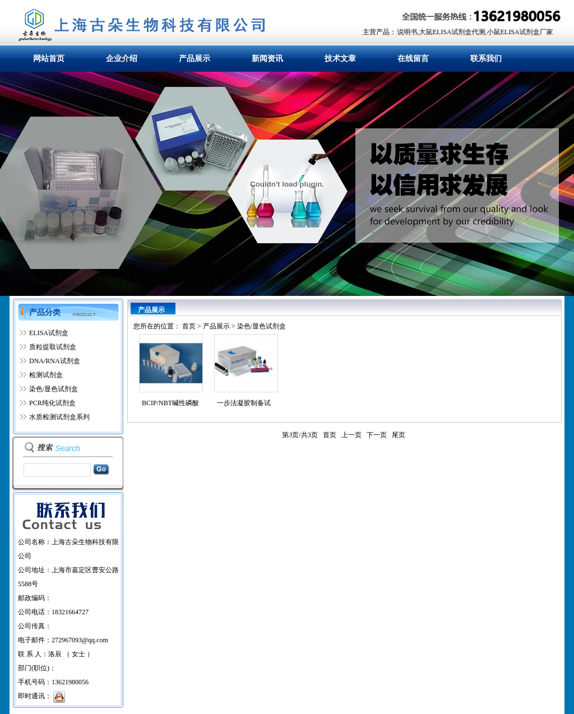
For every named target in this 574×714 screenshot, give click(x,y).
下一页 (376, 435)
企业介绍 (121, 58)
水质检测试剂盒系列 (59, 417)
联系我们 (486, 58)
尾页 (398, 435)
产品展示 (194, 58)
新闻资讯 (267, 58)
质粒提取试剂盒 (52, 347)
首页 (189, 326)
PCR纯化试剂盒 (52, 403)
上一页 (351, 435)
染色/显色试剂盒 (53, 389)
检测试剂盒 (46, 375)
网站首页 (48, 58)
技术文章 (340, 58)
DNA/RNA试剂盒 (54, 361)
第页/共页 (299, 435)
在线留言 (413, 58)
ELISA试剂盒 (48, 333)
